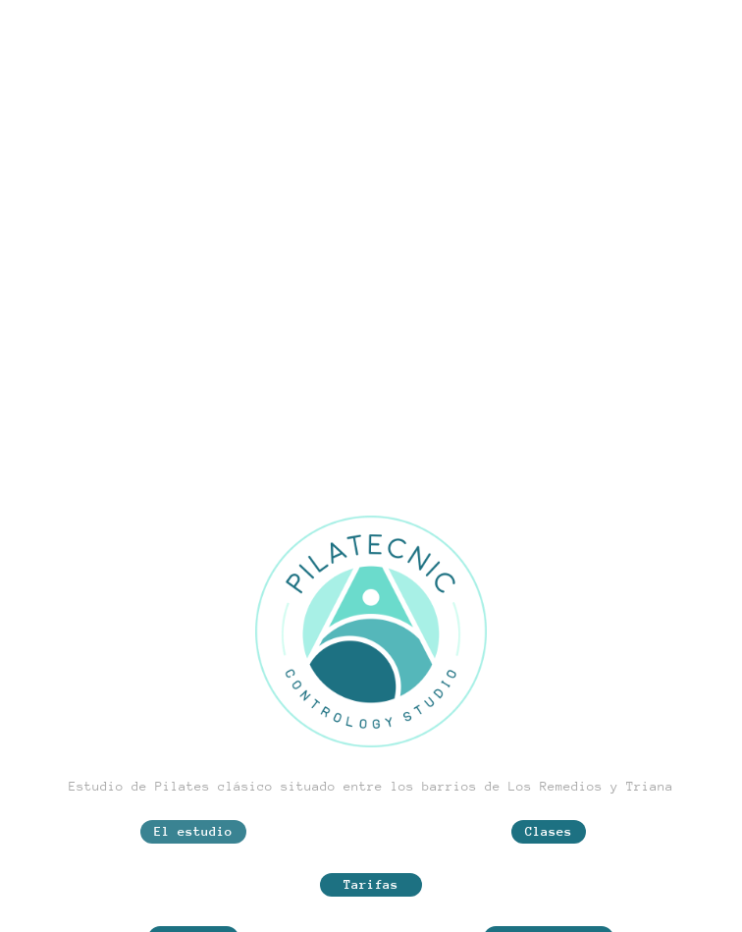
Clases (548, 831)
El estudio (193, 831)
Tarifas (371, 884)
